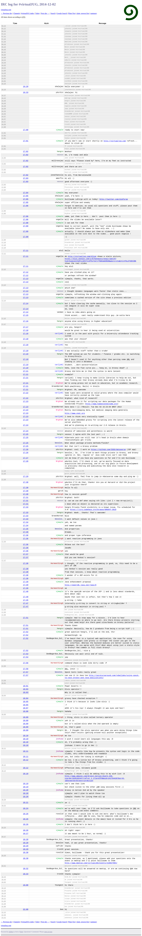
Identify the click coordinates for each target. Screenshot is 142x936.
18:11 (4, 748)
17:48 (4, 609)
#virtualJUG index (27, 13)
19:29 (4, 893)
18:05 (25, 702)
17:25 (25, 434)
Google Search (62, 13)
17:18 (25, 330)
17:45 (25, 600)
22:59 (4, 915)
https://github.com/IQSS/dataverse (108, 450)
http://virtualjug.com (115, 141)
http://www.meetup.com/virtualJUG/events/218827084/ (91, 863)
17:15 (25, 315)
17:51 (25, 618)
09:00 (4, 55)
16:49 (4, 106)
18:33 (25, 874)
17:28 (25, 461)
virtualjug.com (6, 10)
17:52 (25, 632)
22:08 (4, 906)
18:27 (25, 834)
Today (37, 13)
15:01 (4, 78)
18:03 (25, 689)
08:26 (4, 44)
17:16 (25, 321)
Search (53, 13)
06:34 (4, 31)
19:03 (4, 882)
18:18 (25, 774)
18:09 (25, 717)
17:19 (25, 351)
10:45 (4, 65)
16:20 (4, 84)
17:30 (4, 479)
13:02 (4, 76)
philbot (11, 932)
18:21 (25, 803)
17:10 (4, 242)
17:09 (25, 226)
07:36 (4, 42)
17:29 (25, 477)
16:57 (4, 116)
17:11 (25, 251)
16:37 (4, 95)
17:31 (25, 498)
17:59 (4, 680)
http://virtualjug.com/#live (82, 257)
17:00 (4, 127)
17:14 (4, 300)
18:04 (4, 695)
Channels (16, 13)
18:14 (4, 771)
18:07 (25, 708)
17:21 (25, 371)
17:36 (25, 532)
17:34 (25, 522)
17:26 (25, 450)
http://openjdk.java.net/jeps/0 (80, 585)
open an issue (48, 932)
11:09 (4, 70)
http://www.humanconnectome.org (101, 404)
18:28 (25, 840)
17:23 (25, 402)
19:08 (25, 885)
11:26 (4, 73)
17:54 (4, 660)
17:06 (25, 206)
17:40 (25, 592)
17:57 (25, 672)
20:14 (4, 896)
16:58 (4, 124)
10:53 (4, 68)
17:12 (4, 269)
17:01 (4, 133)
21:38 (4, 904)
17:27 (25, 458)
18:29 (25, 846)
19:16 (4, 888)
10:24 (4, 60)
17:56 (25, 663)
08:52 (4, 52)
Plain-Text (71, 13)
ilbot (21, 932)
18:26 (25, 814)
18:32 (25, 869)
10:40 (4, 63)
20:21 (4, 898)
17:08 (25, 223)
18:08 (25, 711)
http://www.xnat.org (75, 413)
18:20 (25, 790)
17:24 (25, 425)
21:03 (4, 901)
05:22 (4, 28)
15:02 (4, 81)
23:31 (4, 918)
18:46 (4, 879)
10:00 (4, 57)
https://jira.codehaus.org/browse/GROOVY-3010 (93, 510)
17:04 (4, 190)
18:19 (25, 784)
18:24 (25, 808)
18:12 (25, 760)
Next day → (45, 13)
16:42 (4, 98)
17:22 (25, 393)
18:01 (4, 683)
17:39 (25, 582)
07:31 (4, 36)
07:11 (4, 34)
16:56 (4, 114)
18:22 (4, 805)
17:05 (25, 196)
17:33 (25, 507)
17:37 (25, 554)
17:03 (25, 178)
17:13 (25, 279)
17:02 (25, 152)
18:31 (4, 866)
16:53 (4, 111)
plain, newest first (83, 13)
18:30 (25, 853)
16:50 (4, 108)
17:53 (25, 654)
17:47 (25, 603)
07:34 (4, 39)
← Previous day (6, 13)
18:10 (25, 736)
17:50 (4, 612)
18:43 (4, 877)
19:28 (4, 891)
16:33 (25, 92)
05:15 (4, 26)
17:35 (25, 529)
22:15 (4, 912)
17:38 (25, 563)
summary (93, 13)
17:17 (4, 324)
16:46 (4, 101)
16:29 (4, 89)
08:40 (4, 49)
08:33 (4, 47)
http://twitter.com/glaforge (113, 199)
